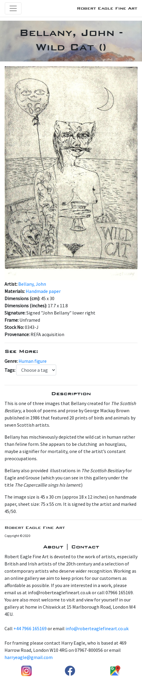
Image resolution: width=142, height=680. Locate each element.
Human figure (33, 361)
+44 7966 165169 (30, 628)
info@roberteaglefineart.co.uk (97, 628)
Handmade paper (43, 291)
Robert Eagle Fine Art (107, 8)
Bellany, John (32, 284)
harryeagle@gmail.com (28, 657)
